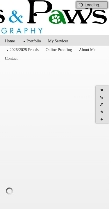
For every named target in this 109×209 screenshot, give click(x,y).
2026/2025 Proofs (22, 50)
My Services (58, 41)
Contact (11, 58)
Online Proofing (59, 50)
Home (10, 41)
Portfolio (31, 41)
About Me (87, 50)
